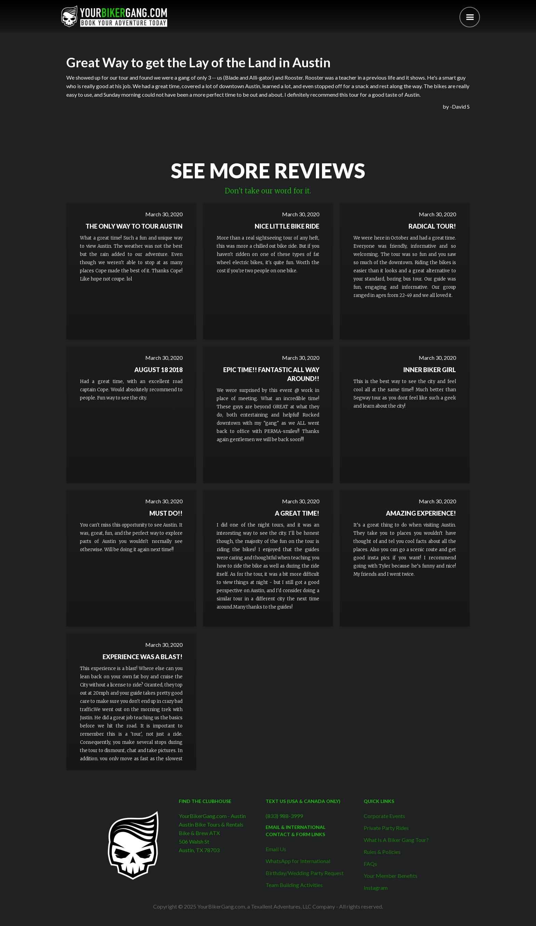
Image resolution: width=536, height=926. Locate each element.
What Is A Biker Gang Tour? (396, 839)
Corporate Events (384, 816)
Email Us (276, 849)
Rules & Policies (382, 851)
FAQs (370, 863)
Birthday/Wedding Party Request (305, 873)
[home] (114, 16)
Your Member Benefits (390, 875)
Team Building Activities (294, 885)
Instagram (376, 887)
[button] (469, 17)
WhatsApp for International (298, 861)
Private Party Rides (386, 828)
